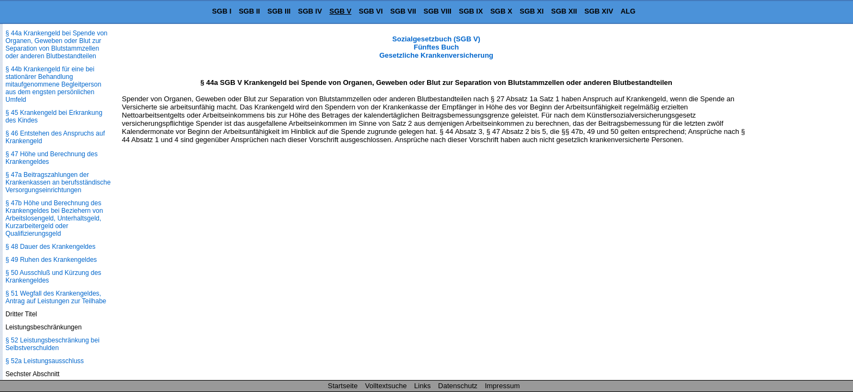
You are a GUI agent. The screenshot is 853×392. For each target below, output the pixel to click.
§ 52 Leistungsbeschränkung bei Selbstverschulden (52, 344)
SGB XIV (598, 11)
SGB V (340, 11)
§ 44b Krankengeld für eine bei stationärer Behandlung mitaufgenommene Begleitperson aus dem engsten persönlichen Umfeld (53, 84)
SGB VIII (438, 11)
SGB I (221, 11)
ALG (628, 11)
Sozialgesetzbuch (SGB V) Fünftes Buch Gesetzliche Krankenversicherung (436, 47)
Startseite (343, 386)
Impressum (502, 386)
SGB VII (403, 11)
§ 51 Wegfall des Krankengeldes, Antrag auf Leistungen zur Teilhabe (55, 297)
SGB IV (310, 11)
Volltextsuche (386, 386)
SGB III (279, 11)
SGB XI (531, 11)
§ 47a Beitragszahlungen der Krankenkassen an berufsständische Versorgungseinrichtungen (57, 182)
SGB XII (564, 11)
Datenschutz (457, 386)
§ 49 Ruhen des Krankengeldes (51, 260)
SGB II (249, 11)
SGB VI (371, 11)
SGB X (501, 11)
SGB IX (471, 11)
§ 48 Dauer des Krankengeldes (50, 246)
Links (422, 386)
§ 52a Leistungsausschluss (44, 361)
